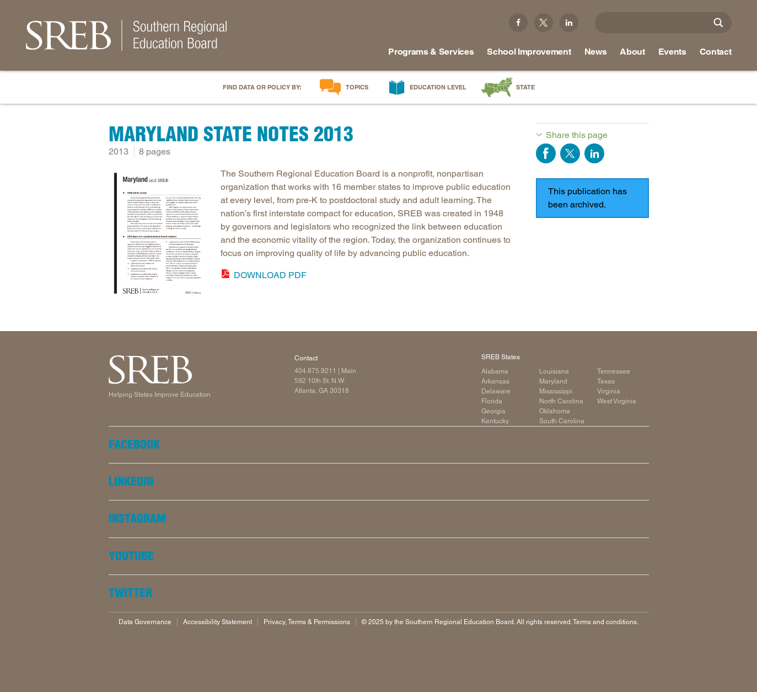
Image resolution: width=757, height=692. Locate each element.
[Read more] (159, 235)
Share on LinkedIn (594, 153)
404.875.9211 (315, 371)
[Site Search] (718, 22)
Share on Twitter (570, 153)
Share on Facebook (546, 153)
